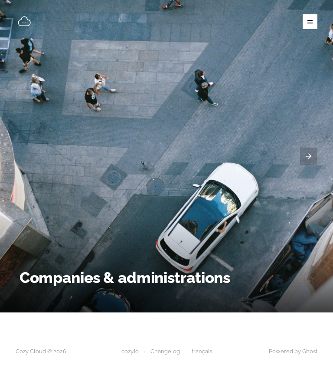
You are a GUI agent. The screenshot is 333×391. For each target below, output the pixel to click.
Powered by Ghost (293, 351)
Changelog (165, 351)
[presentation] (308, 156)
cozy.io (130, 351)
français (202, 351)
